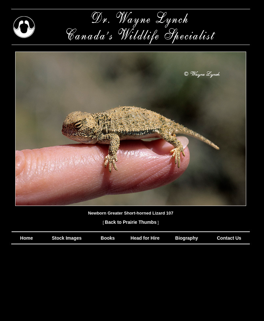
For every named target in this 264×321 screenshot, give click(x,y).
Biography (186, 238)
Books (108, 238)
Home (26, 238)
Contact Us (228, 238)
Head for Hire (145, 238)
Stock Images (66, 238)
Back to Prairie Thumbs (130, 222)
